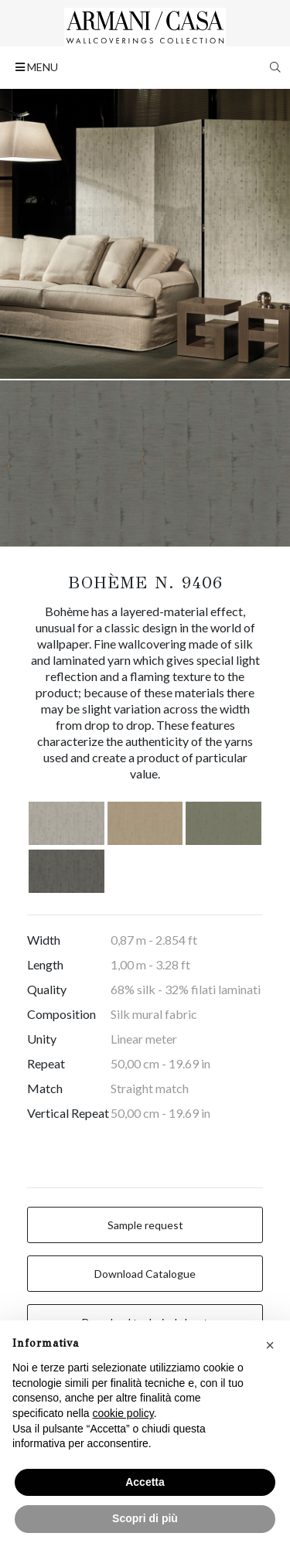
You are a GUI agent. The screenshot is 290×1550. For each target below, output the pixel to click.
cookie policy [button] (123, 1413)
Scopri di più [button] (145, 1518)
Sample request (145, 1224)
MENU (36, 66)
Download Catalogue (145, 1273)
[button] (270, 1345)
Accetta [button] (145, 1482)
